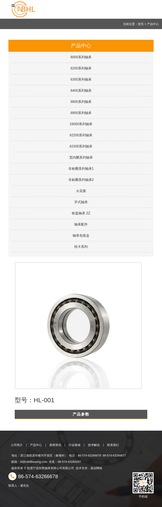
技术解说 (94, 445)
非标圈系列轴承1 (81, 168)
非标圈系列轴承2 (81, 180)
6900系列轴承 (81, 113)
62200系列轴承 (81, 135)
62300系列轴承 (81, 146)
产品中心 (36, 445)
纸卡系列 (81, 246)
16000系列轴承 (81, 124)
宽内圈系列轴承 (81, 157)
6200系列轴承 (81, 68)
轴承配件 (81, 224)
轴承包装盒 (81, 235)
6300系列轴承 (81, 79)
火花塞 (81, 191)
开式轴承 (81, 202)
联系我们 (113, 445)
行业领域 (74, 445)
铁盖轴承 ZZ (81, 213)
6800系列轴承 (81, 102)
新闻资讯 (55, 445)
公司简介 (17, 445)
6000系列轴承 (81, 57)
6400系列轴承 (81, 90)
